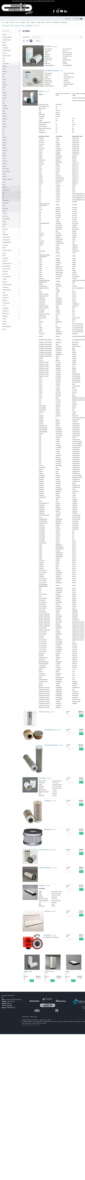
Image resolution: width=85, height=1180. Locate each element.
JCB (3, 129)
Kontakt (12, 22)
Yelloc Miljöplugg (6, 326)
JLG (3, 132)
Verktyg (4, 321)
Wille (3, 205)
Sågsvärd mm (5, 313)
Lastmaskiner (5, 200)
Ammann (4, 71)
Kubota (4, 139)
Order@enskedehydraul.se (14, 999)
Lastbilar (4, 224)
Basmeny (8, 25)
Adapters (4, 34)
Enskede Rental (56, 22)
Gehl (3, 103)
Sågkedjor (5, 316)
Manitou (4, 155)
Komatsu (4, 142)
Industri (4, 221)
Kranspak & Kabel (6, 250)
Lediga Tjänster (41, 22)
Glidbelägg (5, 234)
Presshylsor (5, 274)
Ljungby (4, 147)
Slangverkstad (6, 302)
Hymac (4, 121)
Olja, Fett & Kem (6, 268)
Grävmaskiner (29, 25)
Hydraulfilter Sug (49, 729)
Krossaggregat (6, 218)
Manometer (5, 258)
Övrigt (4, 329)
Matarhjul (4, 260)
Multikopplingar (6, 266)
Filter (12, 25)
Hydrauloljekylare (6, 242)
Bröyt (3, 82)
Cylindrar (4, 53)
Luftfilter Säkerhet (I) (45, 867)
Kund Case (48, 22)
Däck (3, 58)
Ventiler (4, 318)
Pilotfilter (47, 800)
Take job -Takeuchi (7, 179)
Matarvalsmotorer (7, 263)
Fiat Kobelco (5, 108)
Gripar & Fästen (6, 237)
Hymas (4, 124)
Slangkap (4, 300)
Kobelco (4, 137)
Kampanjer (22, 22)
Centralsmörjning (6, 50)
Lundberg (4, 150)
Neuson (4, 166)
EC (33, 25)
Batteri (4, 42)
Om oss (17, 22)
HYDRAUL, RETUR (44, 712)
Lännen (4, 153)
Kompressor (5, 216)
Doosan (4, 95)
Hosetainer (5, 245)
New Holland (5, 168)
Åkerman (4, 210)
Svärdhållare (5, 308)
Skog (3, 226)
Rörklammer (5, 287)
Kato (3, 134)
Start (3, 22)
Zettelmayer (5, 208)
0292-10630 (11, 1001)
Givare (4, 231)
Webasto (4, 323)
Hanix (3, 110)
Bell (3, 76)
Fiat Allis (4, 105)
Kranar (4, 253)
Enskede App (64, 22)
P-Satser (4, 279)
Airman (4, 68)
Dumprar (4, 187)
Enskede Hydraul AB (8, 995)
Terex (3, 182)
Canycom (4, 84)
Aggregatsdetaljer (7, 37)
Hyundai (4, 126)
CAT (3, 89)
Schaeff (4, 176)
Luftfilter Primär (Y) (44, 849)
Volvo (23, 25)
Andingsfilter (47, 829)
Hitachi (4, 113)
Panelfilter (42, 885)
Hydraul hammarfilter (51, 745)
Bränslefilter (48, 46)
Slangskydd (5, 295)
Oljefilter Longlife (28, 971)
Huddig (4, 116)
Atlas (3, 74)
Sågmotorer (5, 310)
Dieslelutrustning (6, 55)
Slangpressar (5, 297)
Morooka (4, 160)
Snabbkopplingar (6, 289)
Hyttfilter (47, 911)
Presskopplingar (6, 276)
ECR (3, 192)
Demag (4, 92)
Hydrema (4, 118)
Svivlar (4, 305)
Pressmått (5, 271)
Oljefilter (41, 91)
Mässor (28, 22)
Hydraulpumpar (6, 239)
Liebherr (4, 145)
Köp (81, 715)
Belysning (4, 45)
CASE (3, 87)
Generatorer (5, 229)
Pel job (4, 174)
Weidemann (5, 203)
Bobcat (4, 79)
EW (3, 195)
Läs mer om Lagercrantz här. (31, 1025)
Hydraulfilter (42, 778)
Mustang (4, 163)
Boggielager (5, 47)
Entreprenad (18, 25)
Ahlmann (4, 66)
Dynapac (4, 97)
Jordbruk (4, 213)
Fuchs (3, 100)
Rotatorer (4, 281)
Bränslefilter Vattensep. (51, 70)
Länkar (4, 255)
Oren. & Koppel (6, 171)
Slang (3, 292)
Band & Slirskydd (6, 39)
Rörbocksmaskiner (7, 284)
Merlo (3, 158)
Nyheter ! (33, 22)
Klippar (4, 247)
